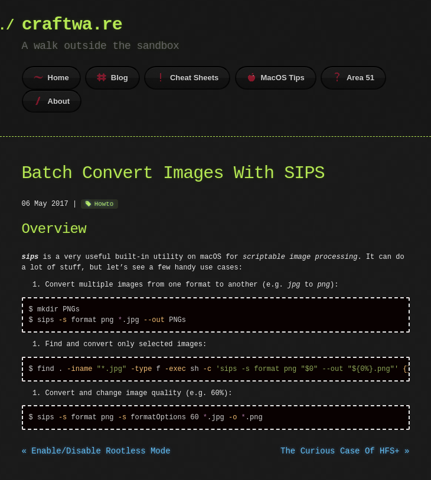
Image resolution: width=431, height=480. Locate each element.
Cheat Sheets (187, 77)
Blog (112, 77)
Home (51, 77)
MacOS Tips (276, 77)
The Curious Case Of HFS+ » (344, 453)
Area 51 (353, 77)
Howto (103, 203)
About (52, 101)
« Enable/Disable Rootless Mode (96, 453)
